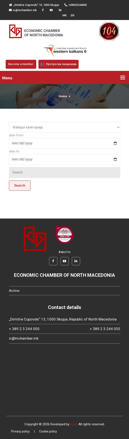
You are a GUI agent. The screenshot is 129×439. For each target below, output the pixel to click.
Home (63, 96)
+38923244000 (75, 5)
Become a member (20, 64)
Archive (14, 291)
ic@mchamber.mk (23, 10)
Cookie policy (48, 431)
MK (64, 15)
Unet (73, 424)
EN (72, 15)
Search (19, 185)
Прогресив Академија (58, 64)
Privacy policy (20, 431)
